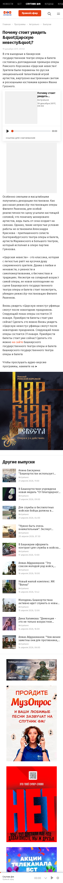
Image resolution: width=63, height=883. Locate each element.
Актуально (34, 24)
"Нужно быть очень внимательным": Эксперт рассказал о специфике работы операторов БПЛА (39, 527)
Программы (20, 24)
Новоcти (8, 4)
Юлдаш (49, 4)
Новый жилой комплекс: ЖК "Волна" (36, 583)
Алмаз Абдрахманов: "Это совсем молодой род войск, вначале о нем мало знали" (36, 564)
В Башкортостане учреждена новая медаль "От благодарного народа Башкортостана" (39, 490)
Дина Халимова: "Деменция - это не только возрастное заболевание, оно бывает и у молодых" (37, 620)
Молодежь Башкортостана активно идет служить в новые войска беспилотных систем (38, 601)
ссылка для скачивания (20, 137)
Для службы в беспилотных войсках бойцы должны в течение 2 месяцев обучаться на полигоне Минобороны (37, 509)
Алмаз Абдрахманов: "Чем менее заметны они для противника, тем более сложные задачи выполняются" (39, 638)
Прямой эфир (30, 13)
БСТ (19, 4)
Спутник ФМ (33, 4)
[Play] (7, 131)
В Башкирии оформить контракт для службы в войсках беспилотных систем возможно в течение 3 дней (39, 546)
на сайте (17, 342)
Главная (7, 24)
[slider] (31, 131)
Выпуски (47, 24)
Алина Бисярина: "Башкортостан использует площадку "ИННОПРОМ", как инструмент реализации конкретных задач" (36, 472)
